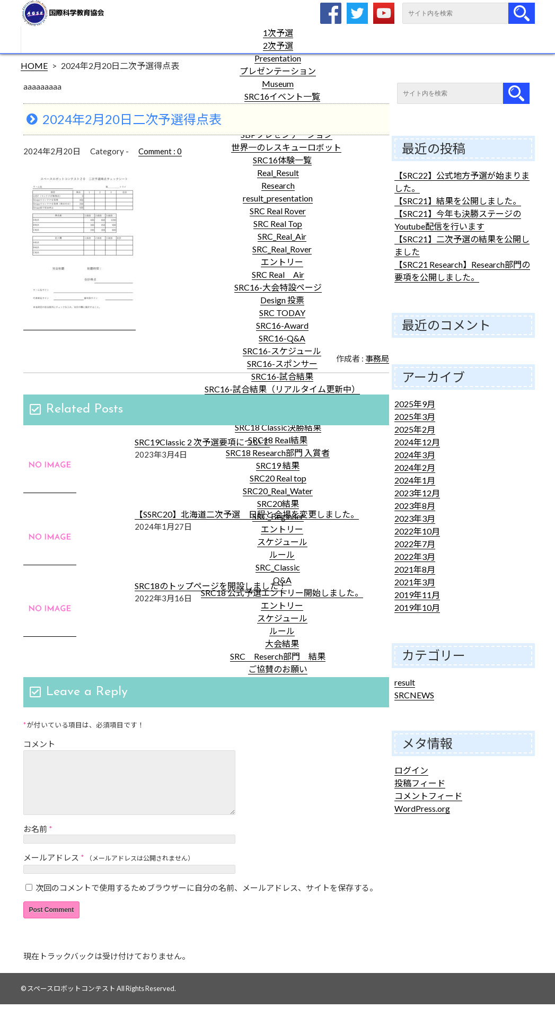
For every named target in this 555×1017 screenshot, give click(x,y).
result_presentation (278, 198)
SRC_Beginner (278, 516)
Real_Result (278, 173)
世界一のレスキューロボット (286, 147)
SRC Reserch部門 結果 (277, 656)
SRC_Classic (278, 567)
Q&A (282, 580)
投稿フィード (419, 783)
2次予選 (278, 45)
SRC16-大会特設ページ (278, 287)
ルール (282, 554)
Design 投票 (282, 300)
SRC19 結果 (277, 465)
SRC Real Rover (278, 211)
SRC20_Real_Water (278, 491)
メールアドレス (51, 870)
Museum (278, 83)
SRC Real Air (278, 274)
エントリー (282, 262)
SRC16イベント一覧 (282, 96)
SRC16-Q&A (282, 338)
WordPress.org (422, 808)
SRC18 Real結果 (277, 440)
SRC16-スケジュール (282, 351)
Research (278, 185)
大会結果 (282, 643)
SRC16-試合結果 (282, 376)
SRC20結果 (278, 503)
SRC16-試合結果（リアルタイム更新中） (282, 389)
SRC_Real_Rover (282, 249)
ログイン (411, 770)
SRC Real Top (277, 223)
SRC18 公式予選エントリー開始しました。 (282, 593)
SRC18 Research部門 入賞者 (278, 453)
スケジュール (282, 542)
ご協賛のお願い (277, 669)
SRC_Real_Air (282, 236)
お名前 (35, 841)
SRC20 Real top (278, 478)
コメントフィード (428, 796)
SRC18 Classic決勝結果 (278, 427)
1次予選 (278, 33)
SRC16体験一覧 (282, 160)
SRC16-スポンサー (282, 363)
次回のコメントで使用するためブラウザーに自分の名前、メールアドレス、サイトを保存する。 (206, 900)
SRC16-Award (282, 325)
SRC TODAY (282, 313)
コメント (39, 744)
